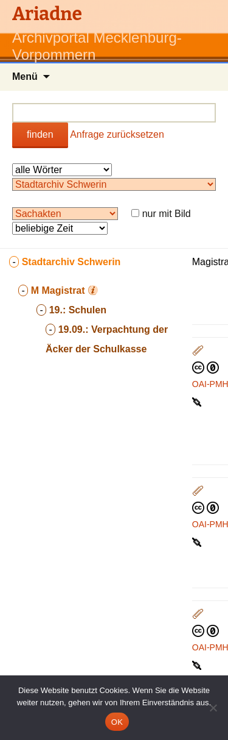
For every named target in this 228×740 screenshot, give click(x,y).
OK (117, 722)
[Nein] (213, 708)
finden (40, 134)
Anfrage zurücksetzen (117, 134)
